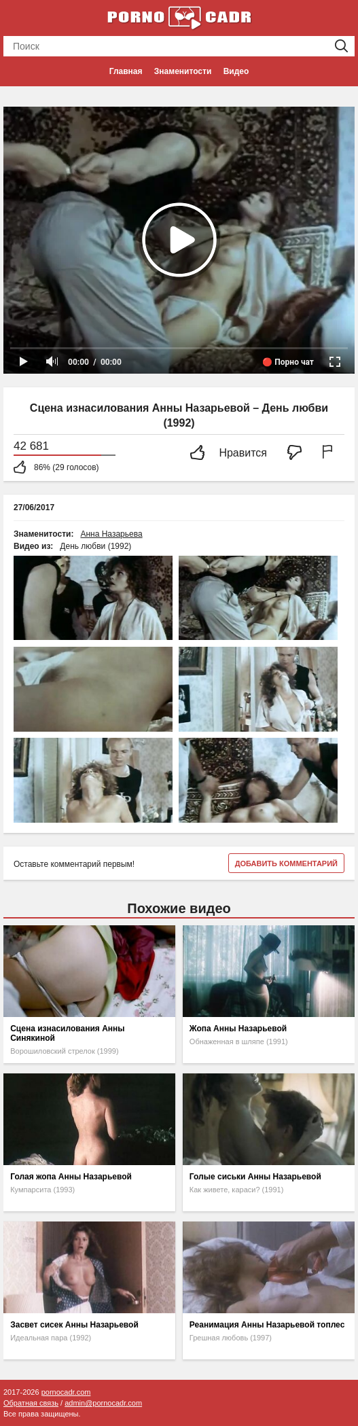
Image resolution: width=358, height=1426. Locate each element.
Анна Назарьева (111, 534)
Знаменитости (182, 71)
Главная (126, 71)
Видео (236, 71)
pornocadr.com (66, 1392)
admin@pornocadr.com (103, 1403)
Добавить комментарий (286, 863)
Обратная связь (30, 1403)
